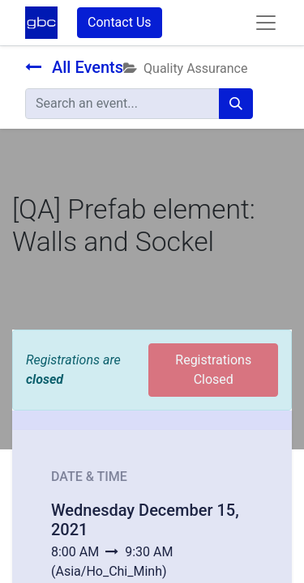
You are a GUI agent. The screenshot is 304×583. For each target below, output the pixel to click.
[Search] (236, 103)
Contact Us (120, 22)
